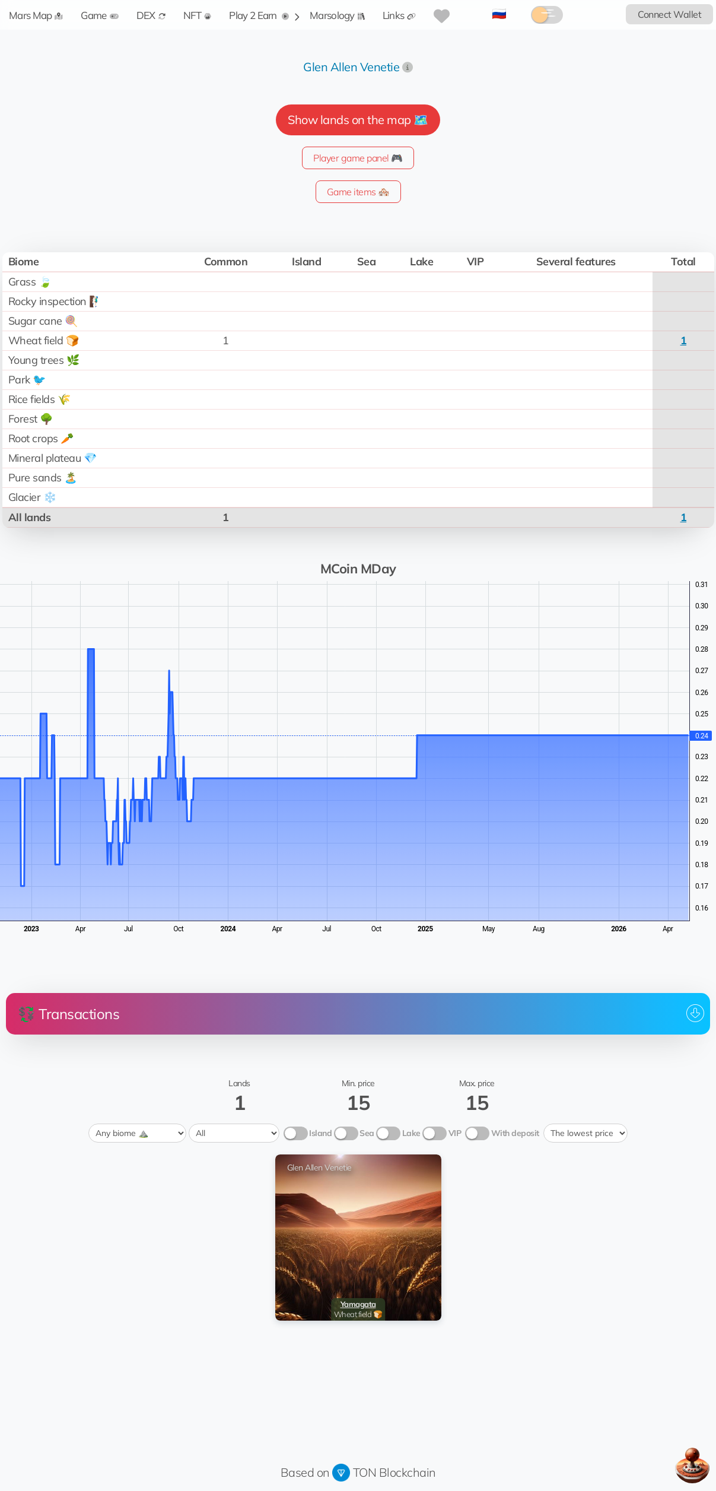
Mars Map (36, 15)
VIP (455, 1133)
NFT (197, 15)
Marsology (337, 15)
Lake (411, 1133)
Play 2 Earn (259, 15)
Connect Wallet (669, 14)
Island (320, 1133)
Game (99, 15)
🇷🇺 (499, 13)
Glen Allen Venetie (351, 66)
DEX (151, 15)
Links (399, 15)
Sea (366, 1133)
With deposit (515, 1133)
